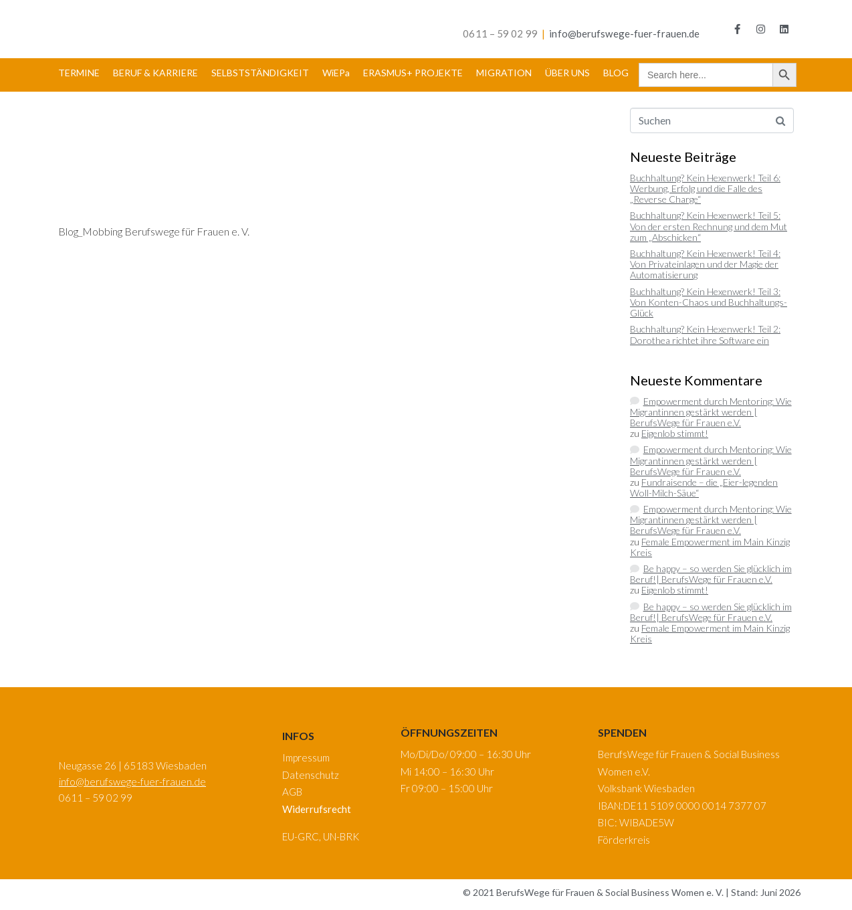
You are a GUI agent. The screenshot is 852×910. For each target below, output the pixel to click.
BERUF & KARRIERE (155, 72)
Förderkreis (624, 840)
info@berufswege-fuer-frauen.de (624, 33)
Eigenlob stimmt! (674, 433)
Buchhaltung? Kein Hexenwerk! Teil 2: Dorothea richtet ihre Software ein (705, 334)
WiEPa (336, 72)
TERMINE (79, 72)
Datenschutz (310, 775)
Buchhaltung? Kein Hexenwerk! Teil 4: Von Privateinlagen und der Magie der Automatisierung (705, 264)
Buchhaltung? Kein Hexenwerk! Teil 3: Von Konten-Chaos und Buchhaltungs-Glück (708, 302)
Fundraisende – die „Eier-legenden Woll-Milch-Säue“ (704, 487)
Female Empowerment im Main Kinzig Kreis (710, 547)
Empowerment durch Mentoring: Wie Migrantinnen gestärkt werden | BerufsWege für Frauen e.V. (711, 411)
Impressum (306, 757)
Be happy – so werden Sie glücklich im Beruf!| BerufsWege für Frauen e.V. (711, 574)
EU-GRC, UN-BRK (320, 836)
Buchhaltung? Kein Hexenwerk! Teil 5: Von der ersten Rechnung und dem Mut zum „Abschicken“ (708, 225)
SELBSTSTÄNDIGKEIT (260, 72)
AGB (292, 792)
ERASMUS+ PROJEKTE (413, 72)
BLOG (616, 72)
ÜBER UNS (567, 72)
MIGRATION (504, 72)
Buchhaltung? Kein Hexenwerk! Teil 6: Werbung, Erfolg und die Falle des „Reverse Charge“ (705, 188)
